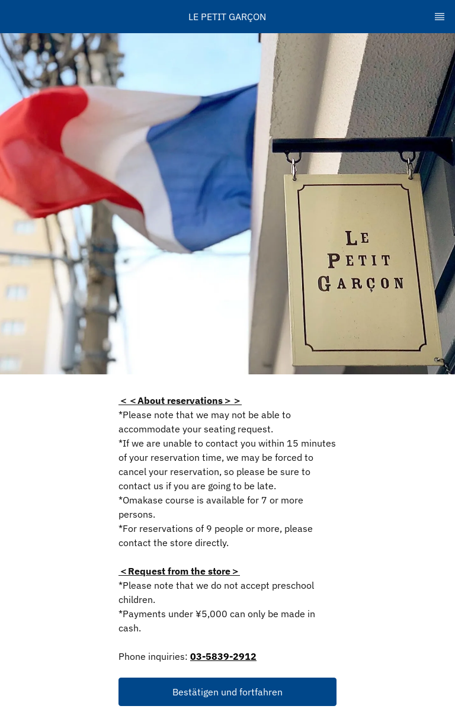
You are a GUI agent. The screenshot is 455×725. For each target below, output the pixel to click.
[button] (227, 692)
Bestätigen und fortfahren (227, 692)
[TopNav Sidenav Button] (439, 16)
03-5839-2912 (223, 656)
